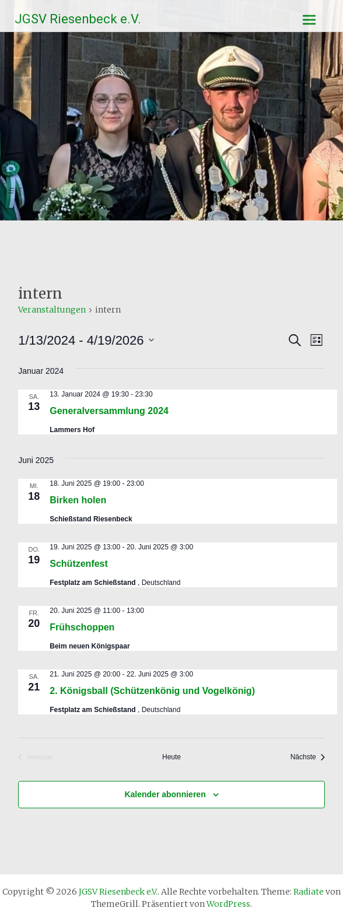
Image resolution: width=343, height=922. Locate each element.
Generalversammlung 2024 (109, 411)
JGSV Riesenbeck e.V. (78, 19)
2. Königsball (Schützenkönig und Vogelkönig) (152, 691)
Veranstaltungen (52, 309)
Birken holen (78, 500)
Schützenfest (79, 564)
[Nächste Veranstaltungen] (307, 757)
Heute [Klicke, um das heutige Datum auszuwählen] (171, 757)
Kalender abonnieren (164, 794)
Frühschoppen (82, 627)
